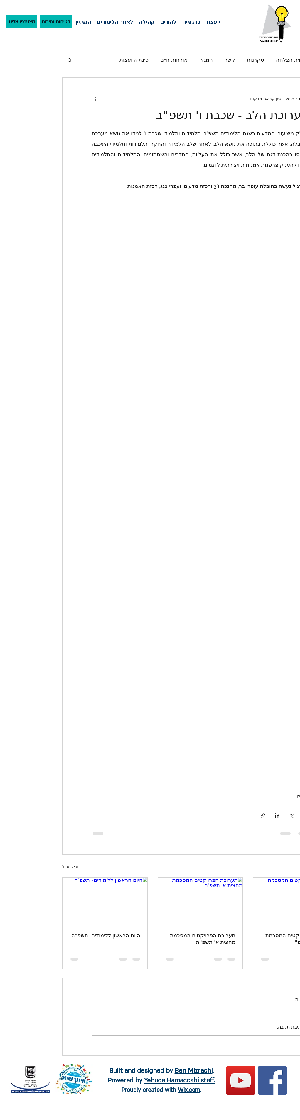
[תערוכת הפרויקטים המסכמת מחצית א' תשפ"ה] (200, 901)
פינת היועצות (134, 60)
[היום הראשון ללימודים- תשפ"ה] (105, 901)
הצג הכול (70, 866)
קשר (230, 60)
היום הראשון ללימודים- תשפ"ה (105, 935)
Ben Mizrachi (194, 1071)
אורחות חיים (174, 60)
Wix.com (189, 1090)
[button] (70, 59)
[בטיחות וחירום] (56, 21)
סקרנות (255, 60)
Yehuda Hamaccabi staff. (179, 1080)
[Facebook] (272, 1080)
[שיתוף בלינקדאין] (277, 815)
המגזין (206, 60)
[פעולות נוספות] (95, 98)
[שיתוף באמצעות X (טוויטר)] (291, 815)
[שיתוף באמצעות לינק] (263, 815)
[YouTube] (240, 1080)
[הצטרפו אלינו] (21, 21)
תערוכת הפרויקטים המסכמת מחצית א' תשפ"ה (202, 939)
